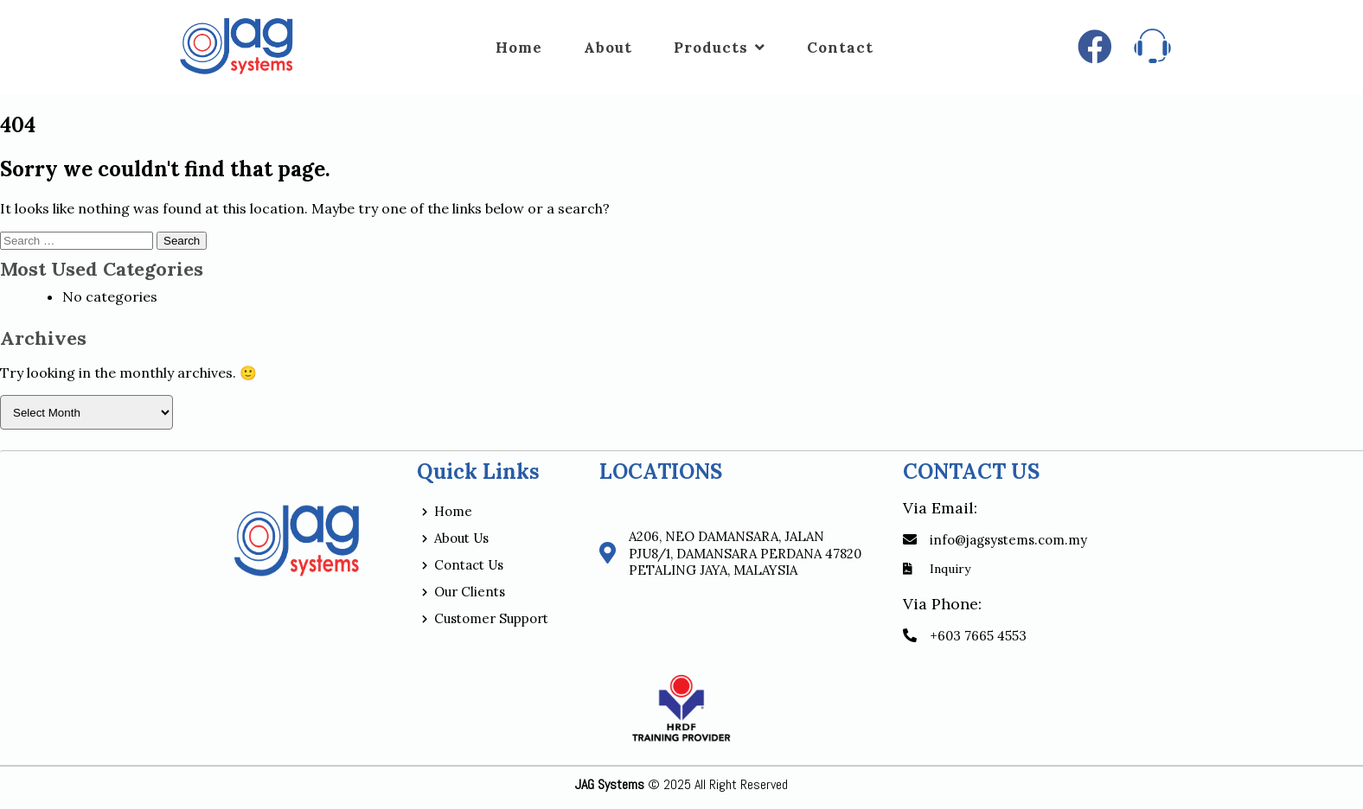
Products (719, 47)
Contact (840, 47)
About (608, 47)
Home (519, 47)
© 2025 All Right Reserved (681, 784)
